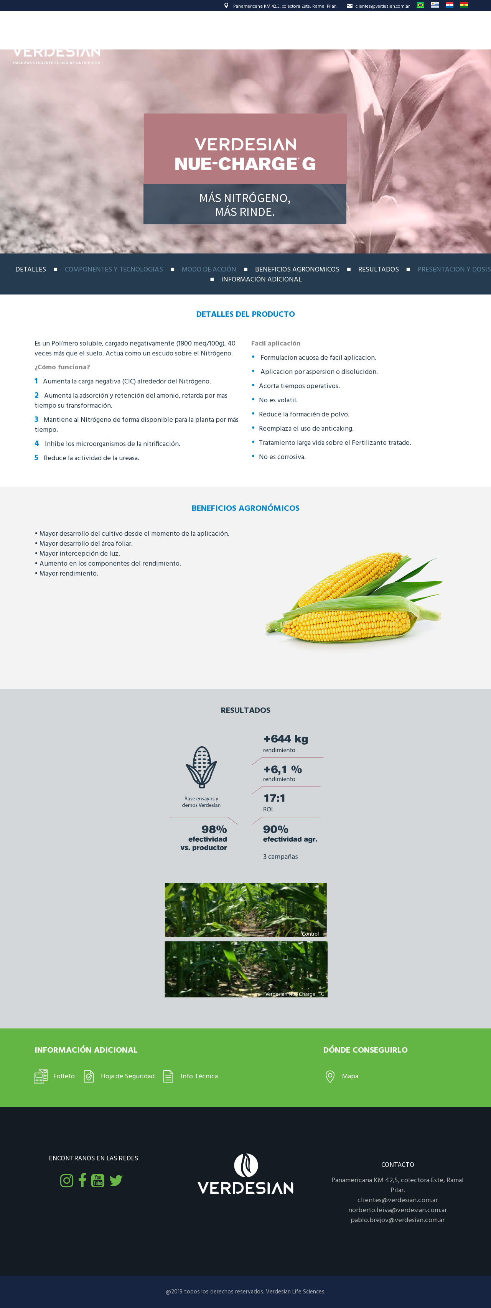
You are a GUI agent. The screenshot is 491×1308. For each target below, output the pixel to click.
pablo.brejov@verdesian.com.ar (398, 1220)
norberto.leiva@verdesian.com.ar (397, 1210)
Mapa (350, 1076)
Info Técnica (199, 1076)
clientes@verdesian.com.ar (378, 6)
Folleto (64, 1076)
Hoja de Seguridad (128, 1076)
